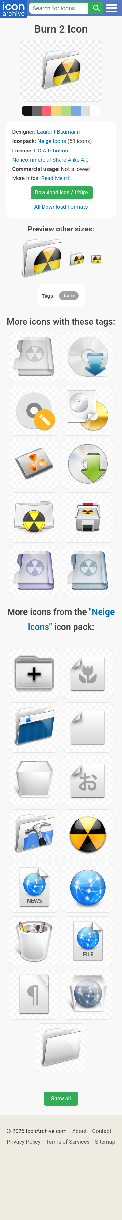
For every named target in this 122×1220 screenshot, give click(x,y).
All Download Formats (61, 206)
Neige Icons (51, 141)
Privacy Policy (23, 1141)
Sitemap (105, 1141)
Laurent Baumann (58, 131)
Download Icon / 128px (61, 193)
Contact (101, 1131)
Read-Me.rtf (55, 178)
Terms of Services (67, 1141)
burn (69, 295)
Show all (61, 1098)
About (79, 1131)
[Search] (95, 8)
